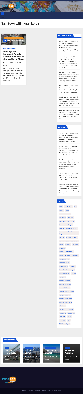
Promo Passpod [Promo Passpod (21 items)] (64, 273)
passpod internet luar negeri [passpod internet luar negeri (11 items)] (68, 255)
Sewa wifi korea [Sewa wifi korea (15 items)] (64, 288)
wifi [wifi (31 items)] (68, 320)
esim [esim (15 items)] (67, 210)
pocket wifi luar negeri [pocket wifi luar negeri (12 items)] (67, 270)
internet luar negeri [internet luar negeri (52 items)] (65, 225)
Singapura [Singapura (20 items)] (71, 313)
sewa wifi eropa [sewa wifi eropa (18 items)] (64, 280)
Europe (67, 348)
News (31, 348)
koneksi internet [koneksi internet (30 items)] (71, 237)
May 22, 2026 (51, 356)
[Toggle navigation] (2, 16)
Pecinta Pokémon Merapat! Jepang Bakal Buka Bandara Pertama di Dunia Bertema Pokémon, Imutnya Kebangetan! (69, 46)
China (26, 348)
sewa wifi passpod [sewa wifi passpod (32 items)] (65, 298)
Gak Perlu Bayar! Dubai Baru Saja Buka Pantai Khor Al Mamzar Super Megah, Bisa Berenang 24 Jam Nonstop (69, 76)
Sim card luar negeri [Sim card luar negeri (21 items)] (66, 309)
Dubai (46, 348)
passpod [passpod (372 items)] (62, 248)
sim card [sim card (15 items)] (62, 306)
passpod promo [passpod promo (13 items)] (64, 259)
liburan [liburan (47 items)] (67, 244)
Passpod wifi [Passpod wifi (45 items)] (63, 266)
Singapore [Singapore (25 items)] (62, 313)
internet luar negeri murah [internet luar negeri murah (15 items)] (68, 228)
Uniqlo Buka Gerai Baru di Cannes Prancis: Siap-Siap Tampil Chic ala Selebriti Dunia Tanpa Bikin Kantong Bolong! (69, 101)
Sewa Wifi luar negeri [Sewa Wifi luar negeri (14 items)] (66, 291)
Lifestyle (52, 348)
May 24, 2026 (11, 356)
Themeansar (57, 390)
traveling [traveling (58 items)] (62, 320)
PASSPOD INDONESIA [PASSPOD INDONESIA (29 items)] (66, 252)
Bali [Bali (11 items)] (75, 207)
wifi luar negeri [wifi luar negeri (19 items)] (64, 324)
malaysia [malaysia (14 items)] (75, 244)
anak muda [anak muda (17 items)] (68, 207)
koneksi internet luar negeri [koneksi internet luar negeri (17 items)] (68, 241)
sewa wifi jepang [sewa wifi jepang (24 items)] (65, 284)
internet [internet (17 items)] (70, 217)
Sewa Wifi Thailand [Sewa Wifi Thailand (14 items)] (65, 302)
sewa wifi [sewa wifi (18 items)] (62, 277)
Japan (6, 348)
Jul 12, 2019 (9, 62)
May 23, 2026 (31, 356)
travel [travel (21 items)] (69, 316)
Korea (14, 48)
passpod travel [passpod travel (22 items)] (64, 262)
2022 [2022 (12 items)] (61, 207)
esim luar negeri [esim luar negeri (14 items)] (64, 214)
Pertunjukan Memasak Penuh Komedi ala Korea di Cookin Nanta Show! (13, 55)
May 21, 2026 (70, 356)
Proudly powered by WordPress (31, 390)
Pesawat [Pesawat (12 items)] (73, 266)
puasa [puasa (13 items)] (74, 273)
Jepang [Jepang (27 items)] (61, 237)
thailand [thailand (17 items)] (62, 316)
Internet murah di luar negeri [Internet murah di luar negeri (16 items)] (66, 233)
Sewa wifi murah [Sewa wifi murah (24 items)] (64, 295)
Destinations (7, 48)
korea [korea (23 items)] (61, 244)
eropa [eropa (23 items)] (61, 210)
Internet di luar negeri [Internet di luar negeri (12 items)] (66, 221)
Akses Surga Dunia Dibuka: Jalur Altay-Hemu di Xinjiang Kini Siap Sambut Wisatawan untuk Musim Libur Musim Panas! (69, 61)
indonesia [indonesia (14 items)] (62, 217)
